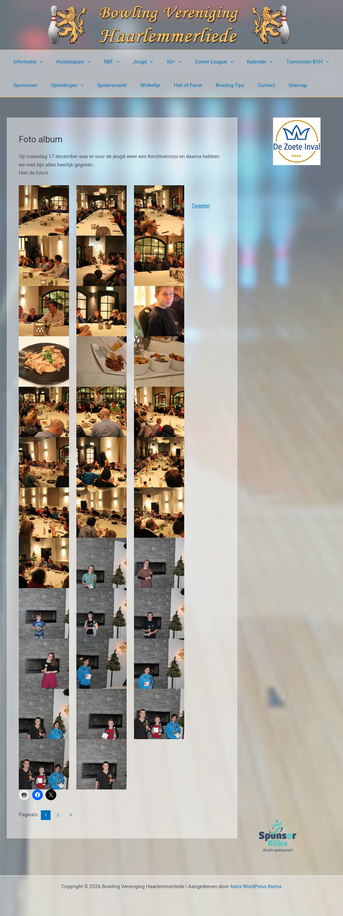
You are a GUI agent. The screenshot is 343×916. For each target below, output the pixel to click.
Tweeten (201, 206)
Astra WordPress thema (255, 886)
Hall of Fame (173, 85)
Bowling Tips (211, 85)
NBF (103, 62)
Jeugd (131, 62)
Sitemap (273, 85)
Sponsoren (24, 85)
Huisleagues (68, 62)
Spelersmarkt (104, 85)
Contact (244, 85)
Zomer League (196, 62)
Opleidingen (62, 85)
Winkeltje (138, 85)
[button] (38, 62)
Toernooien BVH (282, 62)
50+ (158, 62)
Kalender (238, 62)
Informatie (26, 62)
